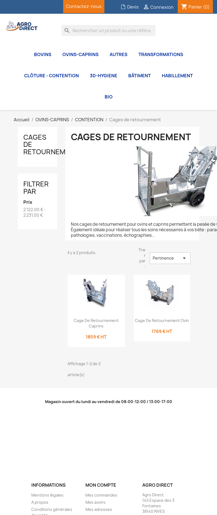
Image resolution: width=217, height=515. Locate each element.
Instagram (42, 6)
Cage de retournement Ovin (162, 320)
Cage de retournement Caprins (96, 323)
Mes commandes (101, 495)
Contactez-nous (84, 6)
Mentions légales (47, 495)
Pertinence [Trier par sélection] (170, 258)
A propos (39, 502)
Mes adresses (98, 509)
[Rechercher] (108, 30)
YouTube (29, 6)
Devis (130, 7)
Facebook (15, 6)
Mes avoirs (95, 502)
